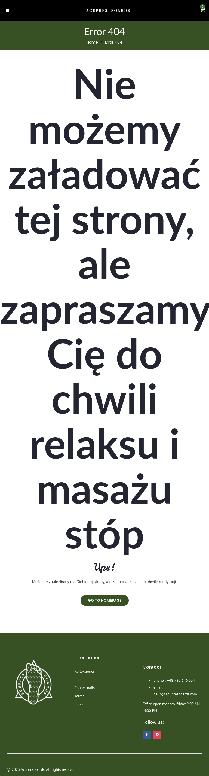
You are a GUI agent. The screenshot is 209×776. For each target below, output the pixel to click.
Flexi (78, 679)
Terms (79, 695)
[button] (202, 10)
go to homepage (104, 600)
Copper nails (85, 687)
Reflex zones (85, 671)
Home (92, 42)
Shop (79, 704)
